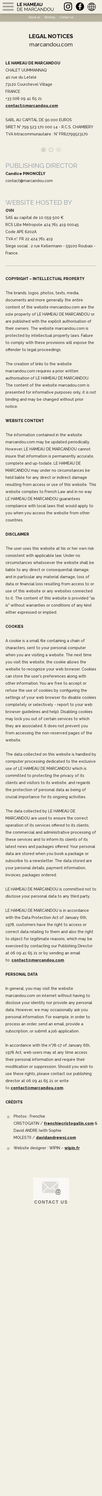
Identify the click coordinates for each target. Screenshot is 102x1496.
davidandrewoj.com (56, 1137)
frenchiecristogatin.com (69, 1123)
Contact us (51, 1202)
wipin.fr (72, 1148)
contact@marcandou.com (31, 105)
